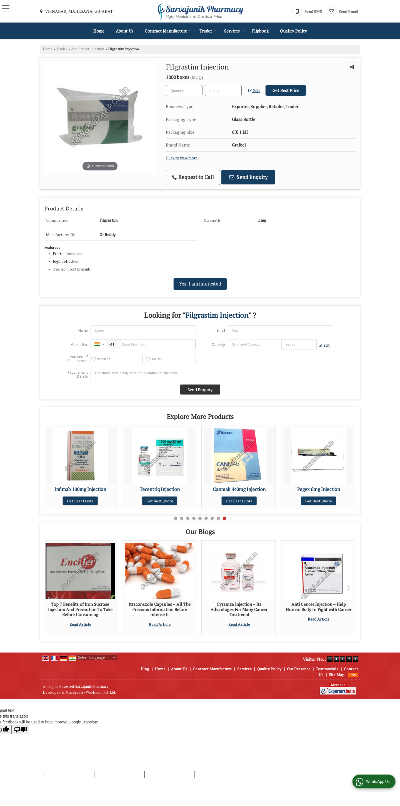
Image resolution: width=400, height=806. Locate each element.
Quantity (218, 344)
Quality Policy (293, 31)
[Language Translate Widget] (97, 657)
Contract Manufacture (168, 31)
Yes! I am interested (200, 284)
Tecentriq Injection (179, 489)
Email (221, 330)
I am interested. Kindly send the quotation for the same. (212, 374)
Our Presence (298, 668)
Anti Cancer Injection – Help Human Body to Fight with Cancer (341, 606)
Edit (254, 90)
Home (98, 31)
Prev (52, 587)
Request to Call (193, 177)
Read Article (102, 624)
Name (83, 330)
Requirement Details (78, 374)
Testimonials (327, 668)
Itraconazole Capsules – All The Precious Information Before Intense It (182, 609)
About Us (124, 31)
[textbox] (223, 90)
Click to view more (182, 157)
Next (348, 587)
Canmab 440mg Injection (258, 489)
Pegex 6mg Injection (337, 489)
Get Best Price (285, 90)
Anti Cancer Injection (87, 49)
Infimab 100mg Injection (99, 489)
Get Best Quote (99, 501)
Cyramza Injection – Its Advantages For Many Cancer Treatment (261, 609)
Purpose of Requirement (78, 359)
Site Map (336, 674)
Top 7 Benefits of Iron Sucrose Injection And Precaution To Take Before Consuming (102, 609)
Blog (145, 668)
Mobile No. (79, 344)
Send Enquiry (248, 177)
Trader (207, 31)
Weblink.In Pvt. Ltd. (101, 692)
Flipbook (260, 31)
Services (234, 31)
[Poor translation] (20, 729)
